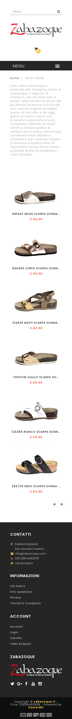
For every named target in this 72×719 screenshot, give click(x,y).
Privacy (15, 597)
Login (14, 632)
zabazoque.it (44, 702)
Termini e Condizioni (25, 603)
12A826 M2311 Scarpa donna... (36, 323)
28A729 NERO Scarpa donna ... (36, 486)
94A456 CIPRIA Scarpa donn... (36, 268)
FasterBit (36, 707)
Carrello (16, 638)
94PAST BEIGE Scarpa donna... (36, 214)
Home (14, 78)
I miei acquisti (20, 644)
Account (16, 626)
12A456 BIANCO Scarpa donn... (36, 432)
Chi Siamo (18, 586)
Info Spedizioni (21, 592)
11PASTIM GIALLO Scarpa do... (36, 377)
